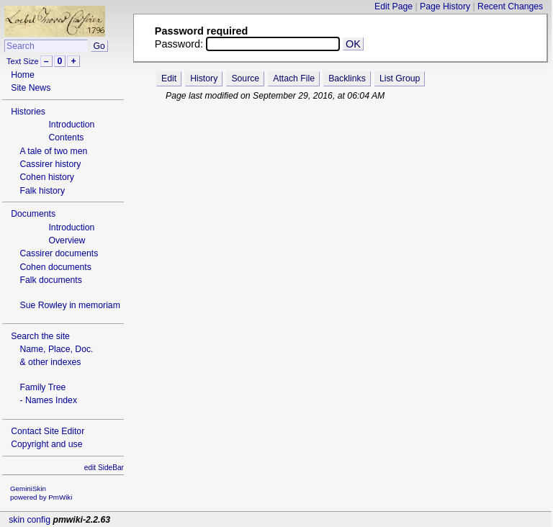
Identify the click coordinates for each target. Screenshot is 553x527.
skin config (29, 520)
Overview (66, 240)
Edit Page (393, 6)
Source (245, 78)
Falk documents (50, 280)
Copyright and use (46, 444)
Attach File (294, 78)
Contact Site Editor (47, 431)
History (203, 78)
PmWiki (60, 497)
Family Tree (42, 387)
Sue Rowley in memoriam (69, 305)
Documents (33, 214)
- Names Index (48, 400)
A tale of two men (53, 151)
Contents (66, 137)
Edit (168, 78)
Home (23, 75)
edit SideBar (104, 468)
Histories (28, 112)
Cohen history (46, 177)
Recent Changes (510, 6)
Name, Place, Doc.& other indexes (56, 355)
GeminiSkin (28, 488)
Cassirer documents (58, 253)
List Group (399, 78)
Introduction (71, 125)
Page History (445, 6)
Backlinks (347, 78)
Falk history (42, 191)
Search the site (40, 336)
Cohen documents (55, 267)
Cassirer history (50, 164)
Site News (30, 88)
